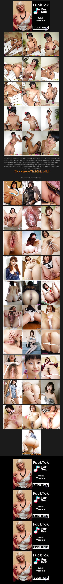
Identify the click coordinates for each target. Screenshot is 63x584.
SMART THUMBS (36, 454)
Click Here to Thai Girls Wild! (31, 171)
